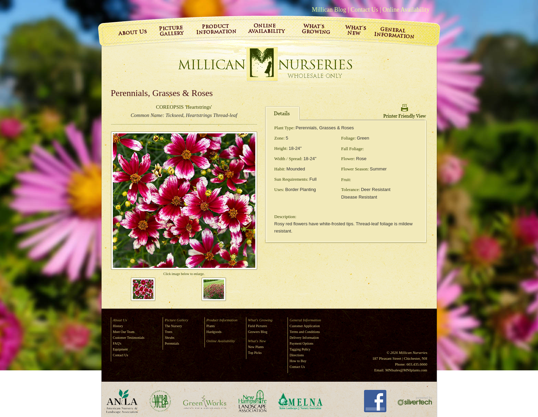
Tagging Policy (300, 349)
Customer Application (305, 326)
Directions (297, 355)
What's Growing (260, 320)
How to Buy (298, 361)
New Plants (256, 347)
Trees (168, 332)
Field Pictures (257, 326)
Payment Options (301, 343)
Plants (211, 326)
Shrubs (169, 337)
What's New (257, 341)
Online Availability (406, 9)
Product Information (222, 320)
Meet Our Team (123, 332)
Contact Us (364, 9)
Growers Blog (257, 332)
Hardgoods (214, 332)
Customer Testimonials (128, 337)
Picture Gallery (176, 320)
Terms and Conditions (305, 332)
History (118, 326)
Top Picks (255, 353)
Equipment (120, 349)
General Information (305, 320)
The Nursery (173, 326)
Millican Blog (329, 9)
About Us (120, 320)
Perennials (172, 343)
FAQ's (117, 343)
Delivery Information (304, 337)
